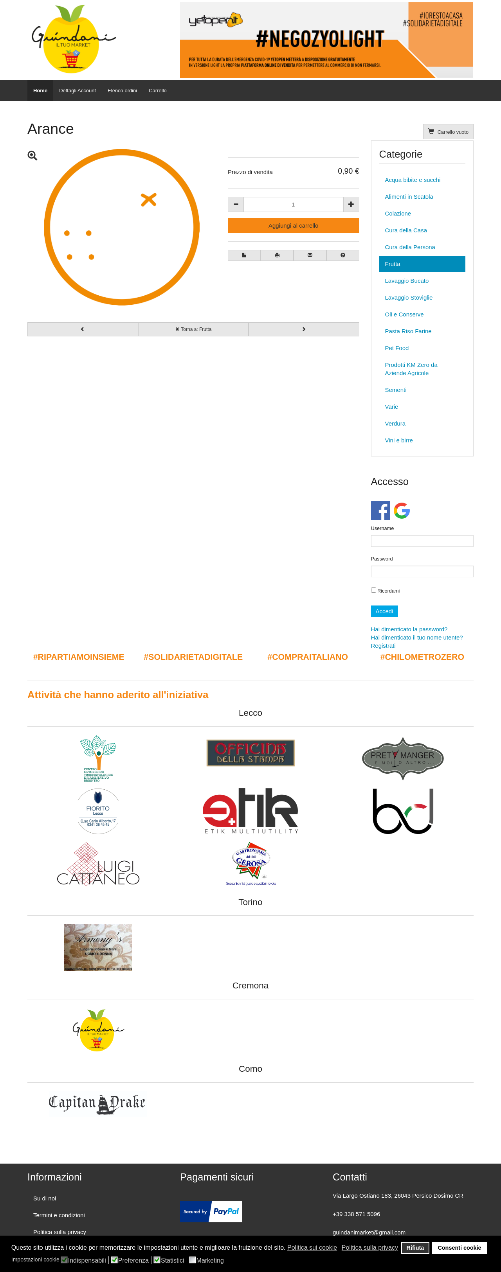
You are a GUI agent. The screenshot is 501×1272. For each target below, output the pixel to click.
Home (40, 90)
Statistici (172, 1260)
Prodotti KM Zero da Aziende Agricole (411, 368)
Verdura (395, 423)
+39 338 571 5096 (356, 1214)
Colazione (398, 213)
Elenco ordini (122, 90)
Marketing (210, 1260)
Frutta (392, 264)
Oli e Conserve (404, 314)
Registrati (383, 645)
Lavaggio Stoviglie (409, 297)
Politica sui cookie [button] (312, 1247)
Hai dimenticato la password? (409, 629)
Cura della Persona (410, 247)
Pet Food (397, 348)
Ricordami (385, 590)
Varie (391, 406)
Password (382, 559)
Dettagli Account (77, 90)
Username (382, 528)
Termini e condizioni (59, 1215)
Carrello (158, 90)
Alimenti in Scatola (409, 196)
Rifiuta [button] (415, 1248)
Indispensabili (87, 1260)
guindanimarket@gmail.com (369, 1232)
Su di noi (44, 1198)
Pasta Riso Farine (408, 331)
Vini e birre (399, 440)
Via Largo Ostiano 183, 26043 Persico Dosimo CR (398, 1195)
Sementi (396, 389)
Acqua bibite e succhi (413, 179)
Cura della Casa (406, 230)
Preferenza (133, 1260)
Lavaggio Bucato (407, 280)
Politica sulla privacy (59, 1232)
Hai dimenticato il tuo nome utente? (417, 637)
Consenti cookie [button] (459, 1248)
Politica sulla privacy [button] (370, 1247)
